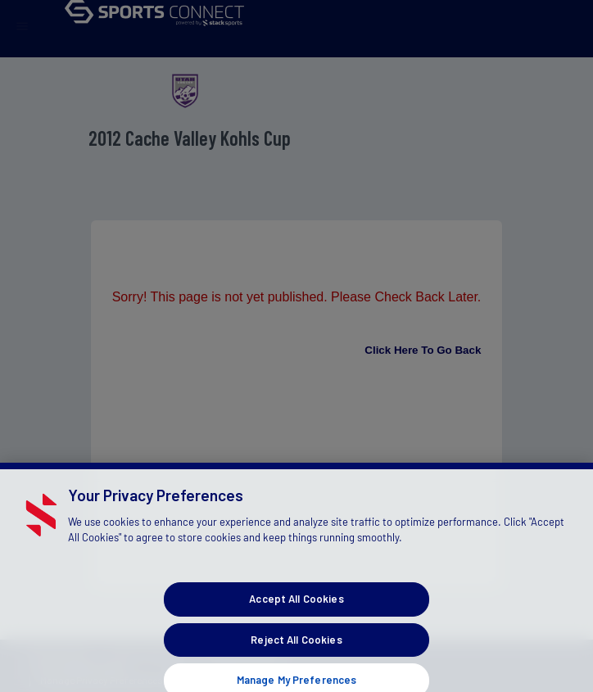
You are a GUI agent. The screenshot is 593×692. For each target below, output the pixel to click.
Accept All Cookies (296, 608)
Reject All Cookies (296, 648)
